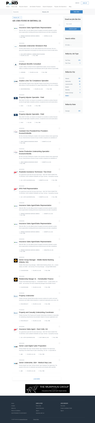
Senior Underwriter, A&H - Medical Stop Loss (35, 362)
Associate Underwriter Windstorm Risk (33, 46)
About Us (13, 408)
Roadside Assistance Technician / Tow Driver (35, 172)
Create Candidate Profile (66, 408)
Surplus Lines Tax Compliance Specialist (33, 81)
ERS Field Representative (28, 188)
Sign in (77, 3)
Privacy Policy (36, 419)
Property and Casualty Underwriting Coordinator (36, 312)
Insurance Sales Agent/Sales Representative (35, 27)
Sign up (85, 3)
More (67, 95)
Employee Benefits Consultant (30, 64)
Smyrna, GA (16, 17)
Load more (36, 379)
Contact (13, 405)
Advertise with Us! (40, 413)
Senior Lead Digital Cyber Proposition (32, 346)
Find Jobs (76, 11)
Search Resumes (40, 408)
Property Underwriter (26, 295)
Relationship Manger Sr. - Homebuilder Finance (36, 279)
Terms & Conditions (15, 410)
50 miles (67, 45)
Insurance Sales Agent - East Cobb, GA (33, 329)
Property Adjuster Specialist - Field (31, 97)
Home (12, 403)
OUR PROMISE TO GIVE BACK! (19, 413)
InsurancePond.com (23, 419)
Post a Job (38, 405)
